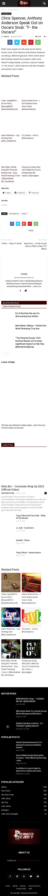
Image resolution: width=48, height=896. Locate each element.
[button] (44, 3)
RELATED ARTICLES (11, 303)
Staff (30, 889)
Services (23, 886)
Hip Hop (4, 802)
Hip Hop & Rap (7, 794)
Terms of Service (34, 886)
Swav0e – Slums (23, 540)
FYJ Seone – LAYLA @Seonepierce (30, 136)
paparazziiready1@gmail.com (29, 860)
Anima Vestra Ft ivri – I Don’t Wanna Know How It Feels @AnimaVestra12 (31, 105)
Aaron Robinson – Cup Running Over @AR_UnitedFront (10, 138)
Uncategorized (6, 14)
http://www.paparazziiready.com (24, 277)
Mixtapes (5, 810)
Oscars (24, 214)
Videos (4, 787)
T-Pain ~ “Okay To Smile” (11, 243)
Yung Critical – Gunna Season (28, 553)
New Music (5, 790)
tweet (31, 230)
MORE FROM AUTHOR (12, 307)
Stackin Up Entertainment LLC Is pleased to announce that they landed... (29, 745)
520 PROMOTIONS (7, 493)
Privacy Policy (21, 889)
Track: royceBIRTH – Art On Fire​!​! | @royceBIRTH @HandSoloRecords (9, 105)
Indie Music (6, 798)
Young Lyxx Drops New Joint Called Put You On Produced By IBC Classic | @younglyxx (31, 171)
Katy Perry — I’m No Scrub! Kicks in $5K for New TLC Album (35, 246)
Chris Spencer (14, 214)
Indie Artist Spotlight (9, 814)
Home (3, 9)
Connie (6, 36)
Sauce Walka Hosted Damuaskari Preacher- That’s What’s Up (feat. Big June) (31, 757)
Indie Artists (6, 806)
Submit (15, 886)
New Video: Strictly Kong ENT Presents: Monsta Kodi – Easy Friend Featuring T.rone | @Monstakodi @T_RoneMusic (10, 174)
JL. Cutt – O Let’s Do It (25, 528)
